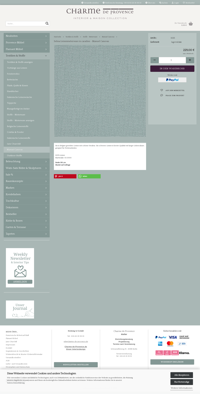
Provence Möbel (15, 45)
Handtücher (12, 93)
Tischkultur (12, 203)
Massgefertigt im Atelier (18, 111)
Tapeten (10, 236)
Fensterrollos (13, 76)
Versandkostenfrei (90, 3)
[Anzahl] (172, 62)
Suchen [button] (163, 3)
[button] (154, 62)
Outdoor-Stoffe (14, 158)
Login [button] (175, 3)
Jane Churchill (14, 146)
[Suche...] (47, 23)
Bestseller (11, 216)
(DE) (180, 44)
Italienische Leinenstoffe (18, 140)
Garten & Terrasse (16, 229)
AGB (7, 363)
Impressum (10, 347)
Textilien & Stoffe (15, 58)
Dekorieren (12, 209)
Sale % (9, 176)
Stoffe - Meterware (16, 117)
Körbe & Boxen (14, 223)
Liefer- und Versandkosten (16, 366)
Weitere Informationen (181, 388)
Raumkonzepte (14, 183)
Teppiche (11, 105)
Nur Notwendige (181, 382)
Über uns (150, 3)
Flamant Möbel (14, 51)
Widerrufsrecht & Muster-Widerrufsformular (24, 357)
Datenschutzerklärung (16, 383)
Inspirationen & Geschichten (17, 353)
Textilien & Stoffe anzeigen (20, 64)
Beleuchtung (13, 163)
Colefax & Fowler (15, 134)
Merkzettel (188, 3)
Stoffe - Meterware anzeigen (20, 123)
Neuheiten (12, 38)
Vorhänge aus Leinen (17, 70)
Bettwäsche (12, 82)
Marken (10, 190)
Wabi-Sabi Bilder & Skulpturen (23, 170)
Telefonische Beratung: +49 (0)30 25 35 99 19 (122, 3)
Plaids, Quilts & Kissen (17, 88)
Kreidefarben (13, 196)
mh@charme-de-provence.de (76, 344)
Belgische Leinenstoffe (17, 128)
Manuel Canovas (15, 152)
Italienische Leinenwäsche (19, 99)
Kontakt (9, 350)
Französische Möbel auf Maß (17, 337)
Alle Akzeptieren (181, 375)
